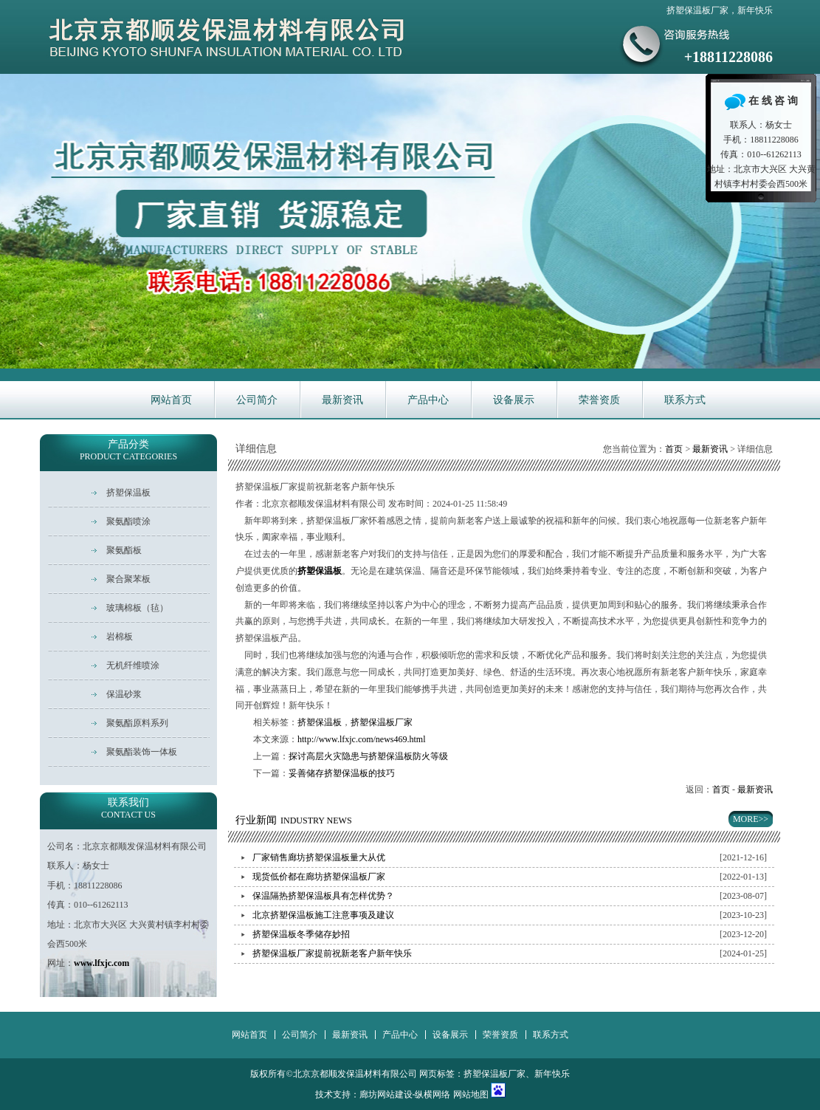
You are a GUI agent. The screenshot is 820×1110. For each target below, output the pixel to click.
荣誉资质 (599, 399)
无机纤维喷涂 (132, 665)
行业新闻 (293, 820)
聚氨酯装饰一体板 (141, 752)
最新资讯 (342, 399)
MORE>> (750, 819)
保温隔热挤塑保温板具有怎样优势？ (323, 896)
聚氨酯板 (124, 550)
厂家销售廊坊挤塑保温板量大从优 (318, 857)
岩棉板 (119, 636)
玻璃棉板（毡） (137, 608)
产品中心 (428, 399)
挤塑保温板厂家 (382, 722)
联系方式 (685, 399)
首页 (674, 449)
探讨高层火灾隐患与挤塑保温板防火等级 (368, 756)
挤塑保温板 (319, 722)
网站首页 (171, 399)
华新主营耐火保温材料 (410, 221)
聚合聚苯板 (128, 579)
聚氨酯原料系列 (137, 723)
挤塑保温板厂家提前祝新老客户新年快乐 (332, 953)
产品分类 (128, 450)
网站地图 (471, 1094)
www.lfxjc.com (101, 963)
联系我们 (128, 808)
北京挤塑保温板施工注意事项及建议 (323, 915)
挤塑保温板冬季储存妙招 (301, 934)
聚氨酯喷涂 (128, 521)
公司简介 (257, 399)
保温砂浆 (124, 694)
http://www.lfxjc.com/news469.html (361, 739)
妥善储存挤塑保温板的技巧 (342, 773)
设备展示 (513, 399)
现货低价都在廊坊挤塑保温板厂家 (318, 876)
